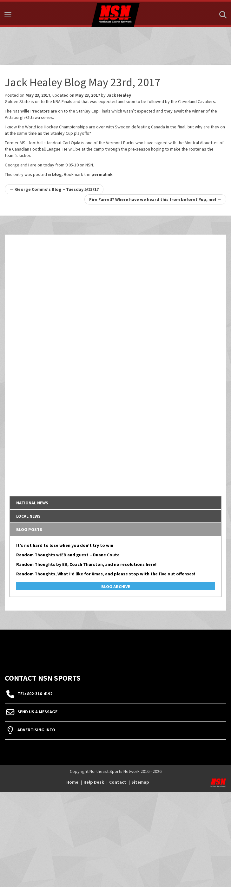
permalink (102, 174)
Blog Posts (29, 529)
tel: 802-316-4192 (34, 693)
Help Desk (93, 782)
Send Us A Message (37, 712)
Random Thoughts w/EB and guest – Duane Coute (68, 555)
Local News (28, 516)
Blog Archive (115, 586)
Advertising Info (36, 730)
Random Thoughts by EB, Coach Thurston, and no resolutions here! (86, 564)
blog (57, 174)
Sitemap (140, 782)
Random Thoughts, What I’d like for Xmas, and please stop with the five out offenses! (105, 574)
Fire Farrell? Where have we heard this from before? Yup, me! (155, 199)
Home (72, 782)
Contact (117, 782)
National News (32, 503)
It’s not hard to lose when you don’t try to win (64, 545)
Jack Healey (119, 95)
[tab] (115, 502)
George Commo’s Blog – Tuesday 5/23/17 (54, 189)
